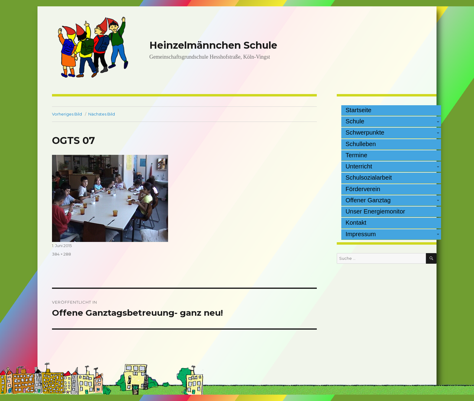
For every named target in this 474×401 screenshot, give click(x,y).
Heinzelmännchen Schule (213, 45)
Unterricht (359, 166)
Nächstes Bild (101, 114)
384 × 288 (61, 254)
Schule (355, 121)
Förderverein (363, 189)
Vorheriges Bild (67, 114)
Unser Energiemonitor (375, 211)
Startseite (359, 110)
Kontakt (356, 222)
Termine (356, 155)
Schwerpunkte (365, 132)
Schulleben (361, 144)
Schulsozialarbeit (369, 177)
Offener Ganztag (368, 200)
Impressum (361, 234)
